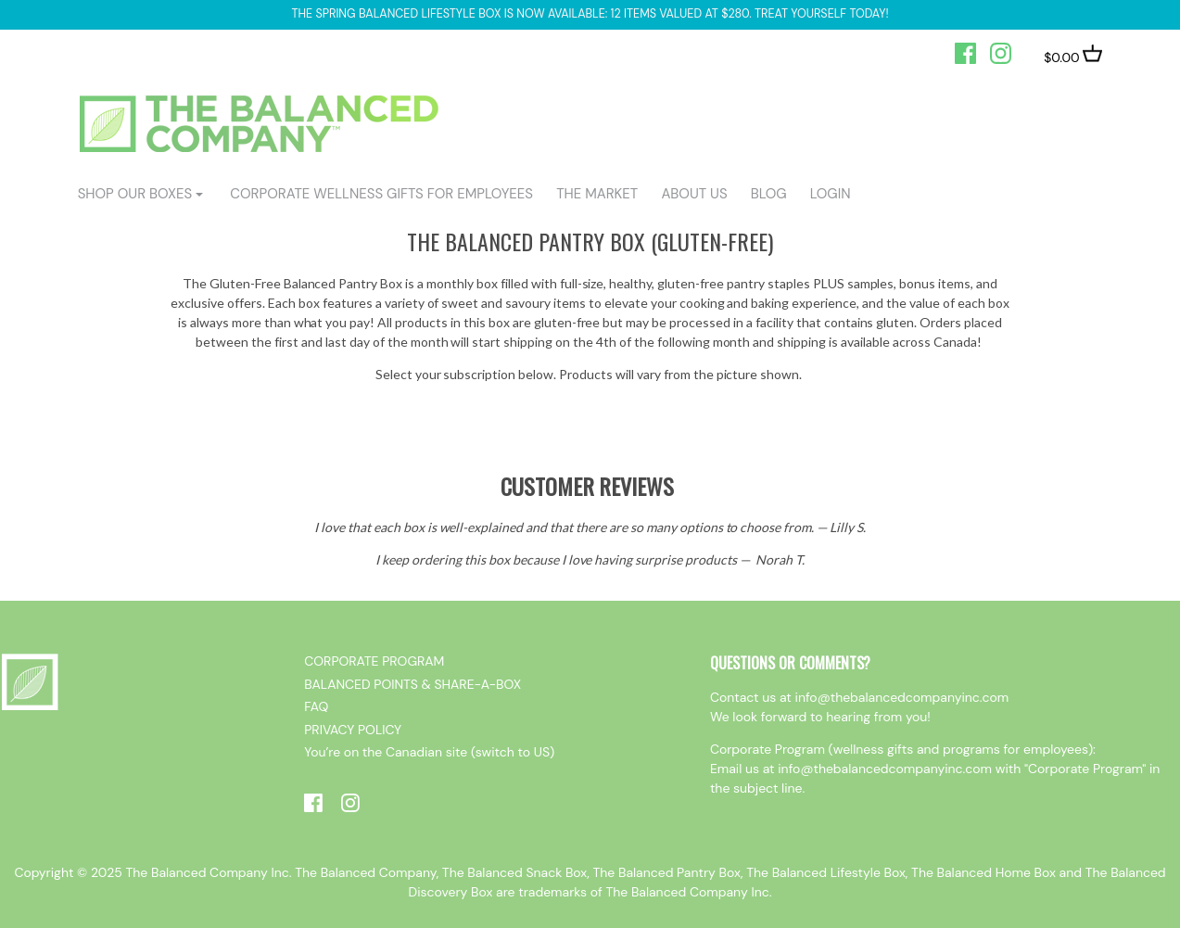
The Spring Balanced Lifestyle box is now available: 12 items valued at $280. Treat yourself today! (589, 13)
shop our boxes (135, 193)
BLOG (769, 193)
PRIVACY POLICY (352, 729)
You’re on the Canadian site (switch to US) (429, 752)
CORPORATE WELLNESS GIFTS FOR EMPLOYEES (381, 193)
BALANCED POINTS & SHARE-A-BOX (412, 684)
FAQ (316, 706)
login (830, 193)
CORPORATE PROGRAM (374, 661)
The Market (597, 193)
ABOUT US (694, 193)
